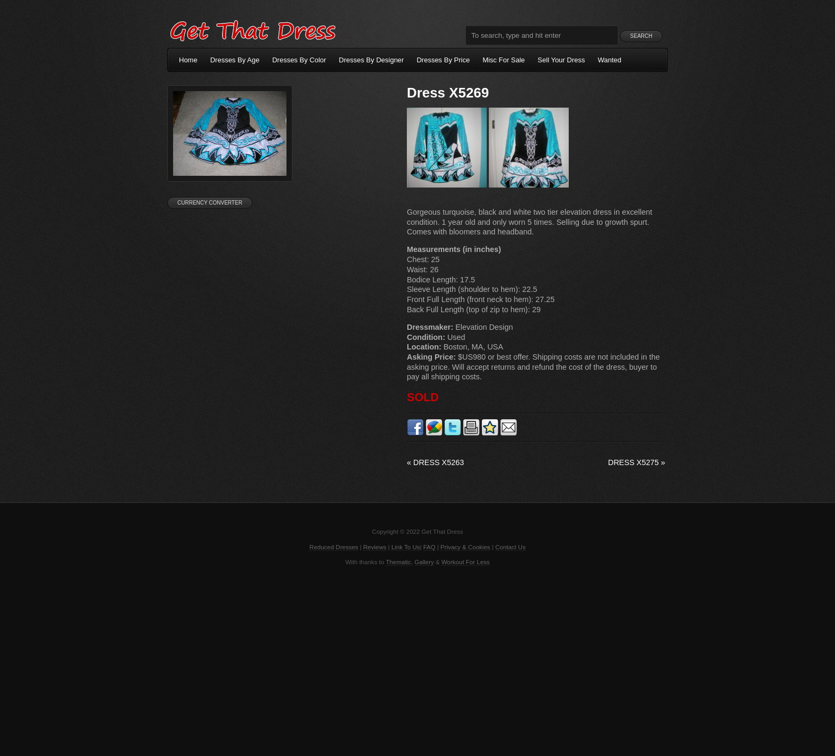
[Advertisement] (417, 660)
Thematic (398, 562)
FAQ (429, 547)
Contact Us (510, 547)
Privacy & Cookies (465, 547)
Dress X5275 (636, 462)
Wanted (609, 60)
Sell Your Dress (561, 60)
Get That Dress (252, 29)
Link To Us (405, 547)
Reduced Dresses (333, 547)
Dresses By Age (235, 60)
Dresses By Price (443, 60)
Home (188, 60)
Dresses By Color (299, 60)
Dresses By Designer (371, 60)
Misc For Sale (503, 60)
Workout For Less (465, 562)
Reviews (375, 547)
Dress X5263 (435, 462)
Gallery (423, 562)
